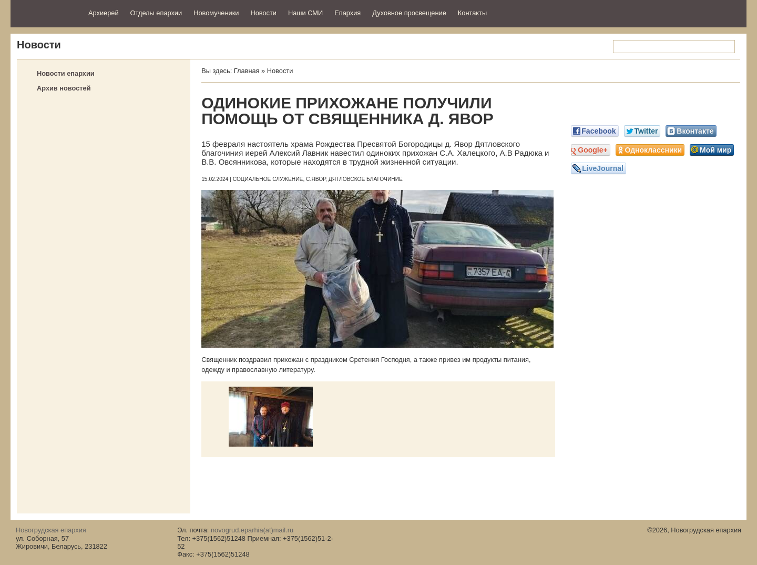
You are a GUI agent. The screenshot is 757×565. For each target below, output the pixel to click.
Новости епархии (66, 73)
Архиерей (103, 13)
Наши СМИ (305, 13)
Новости (263, 13)
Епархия (347, 13)
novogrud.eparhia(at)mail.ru (252, 530)
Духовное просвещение (409, 13)
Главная (247, 71)
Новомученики (216, 13)
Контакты (472, 13)
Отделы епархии (156, 13)
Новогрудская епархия (46, 12)
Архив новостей (64, 88)
